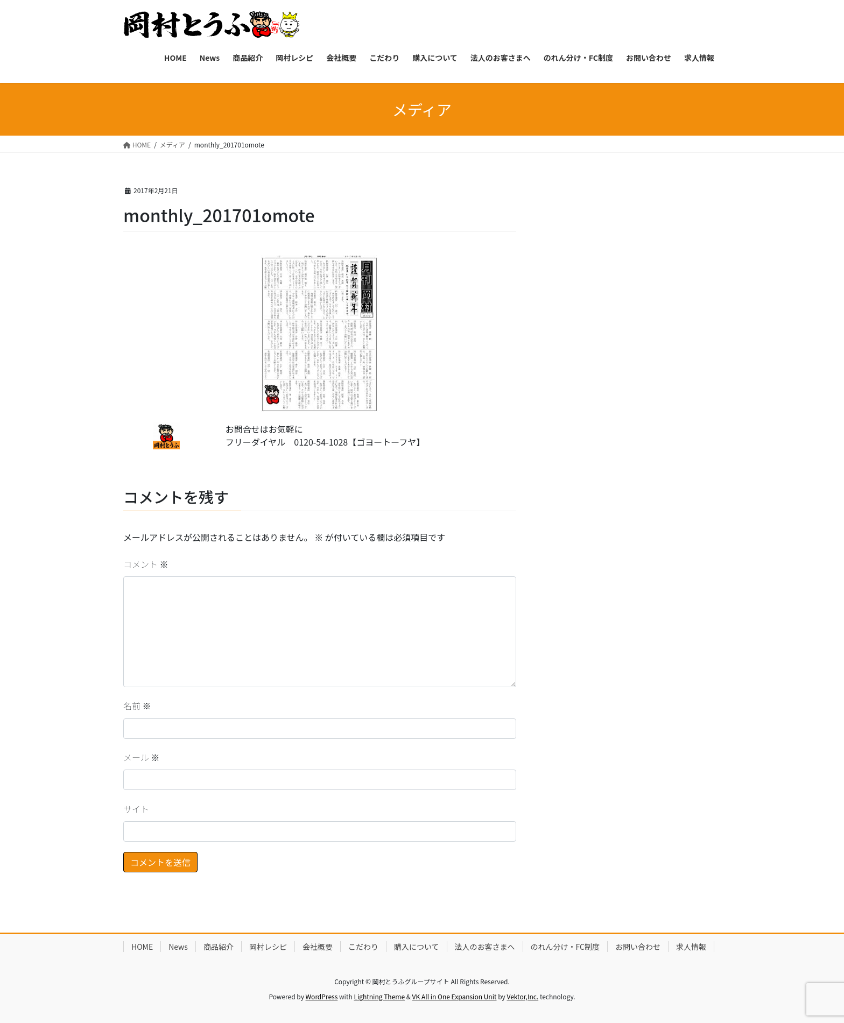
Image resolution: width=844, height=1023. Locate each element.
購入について (416, 946)
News (178, 946)
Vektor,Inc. (522, 996)
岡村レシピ (268, 946)
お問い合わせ (637, 946)
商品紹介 (218, 946)
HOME (142, 946)
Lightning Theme (379, 996)
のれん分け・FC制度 (565, 946)
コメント (145, 564)
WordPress (322, 996)
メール (141, 757)
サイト (136, 808)
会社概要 (318, 946)
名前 (137, 705)
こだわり (363, 946)
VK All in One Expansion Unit (454, 996)
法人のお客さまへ (485, 946)
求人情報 (691, 946)
